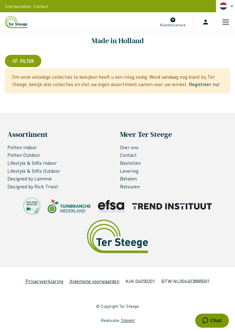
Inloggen (205, 22)
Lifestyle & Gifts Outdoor (34, 171)
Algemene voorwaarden (94, 281)
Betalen (128, 178)
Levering (129, 171)
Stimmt (128, 320)
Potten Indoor (22, 147)
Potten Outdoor (24, 155)
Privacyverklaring (44, 281)
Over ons (129, 147)
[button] (227, 6)
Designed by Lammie (30, 178)
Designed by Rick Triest (32, 186)
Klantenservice (173, 25)
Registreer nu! (204, 84)
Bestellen (130, 163)
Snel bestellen (18, 6)
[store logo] (16, 22)
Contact (40, 6)
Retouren (130, 186)
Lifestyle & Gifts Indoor (32, 163)
